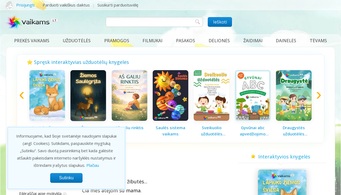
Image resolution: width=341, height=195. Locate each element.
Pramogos (116, 41)
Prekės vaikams (31, 41)
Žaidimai (252, 41)
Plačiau (92, 165)
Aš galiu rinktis (129, 127)
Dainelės (286, 41)
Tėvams (318, 41)
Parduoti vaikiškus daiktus (66, 5)
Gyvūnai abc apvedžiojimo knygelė (252, 131)
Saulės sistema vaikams (170, 130)
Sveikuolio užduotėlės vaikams (211, 131)
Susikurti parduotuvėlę (117, 5)
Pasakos (185, 41)
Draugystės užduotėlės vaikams (294, 131)
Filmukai (152, 41)
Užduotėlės (77, 41)
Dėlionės (219, 41)
